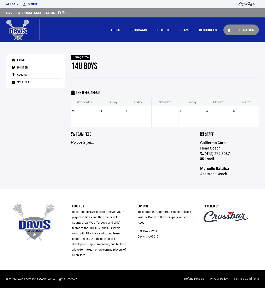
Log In (12, 4)
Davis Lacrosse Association (30, 13)
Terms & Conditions (246, 279)
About (115, 30)
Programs (138, 30)
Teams (185, 30)
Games (18, 75)
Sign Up (30, 4)
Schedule (163, 30)
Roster (19, 67)
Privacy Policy (219, 279)
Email (207, 158)
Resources (208, 30)
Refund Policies (194, 279)
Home (17, 60)
